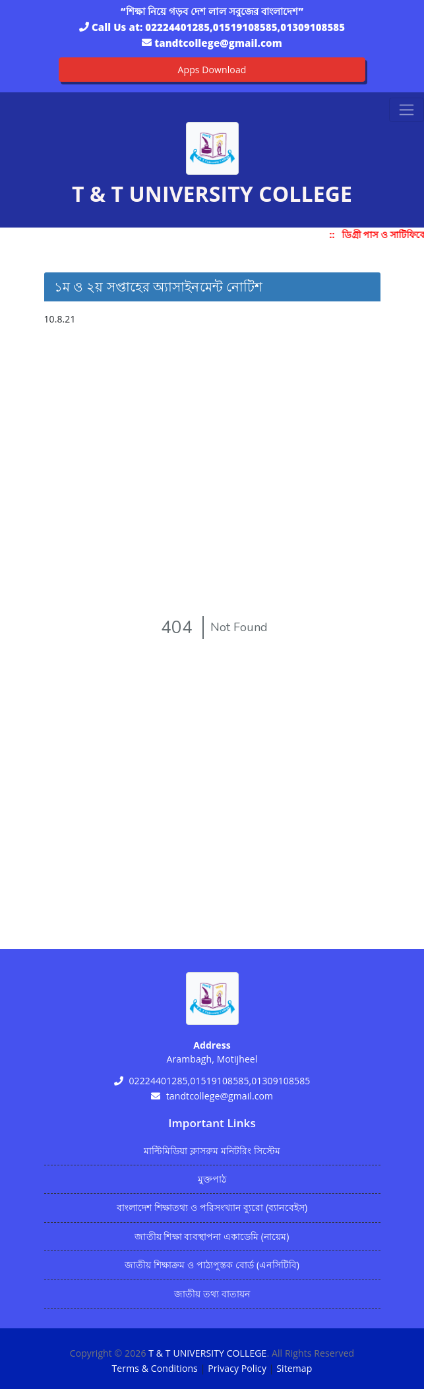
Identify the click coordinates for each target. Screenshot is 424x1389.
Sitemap (294, 1368)
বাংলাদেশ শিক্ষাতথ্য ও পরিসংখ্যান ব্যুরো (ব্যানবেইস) (212, 1207)
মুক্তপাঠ (212, 1179)
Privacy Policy (237, 1368)
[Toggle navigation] (406, 110)
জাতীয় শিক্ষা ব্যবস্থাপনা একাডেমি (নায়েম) (212, 1236)
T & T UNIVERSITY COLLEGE (207, 1353)
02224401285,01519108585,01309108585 (245, 27)
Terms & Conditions (155, 1368)
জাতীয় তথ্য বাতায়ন (212, 1293)
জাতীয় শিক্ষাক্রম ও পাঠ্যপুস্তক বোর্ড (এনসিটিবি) (212, 1264)
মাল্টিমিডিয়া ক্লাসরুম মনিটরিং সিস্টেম (212, 1150)
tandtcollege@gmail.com (218, 42)
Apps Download (212, 69)
